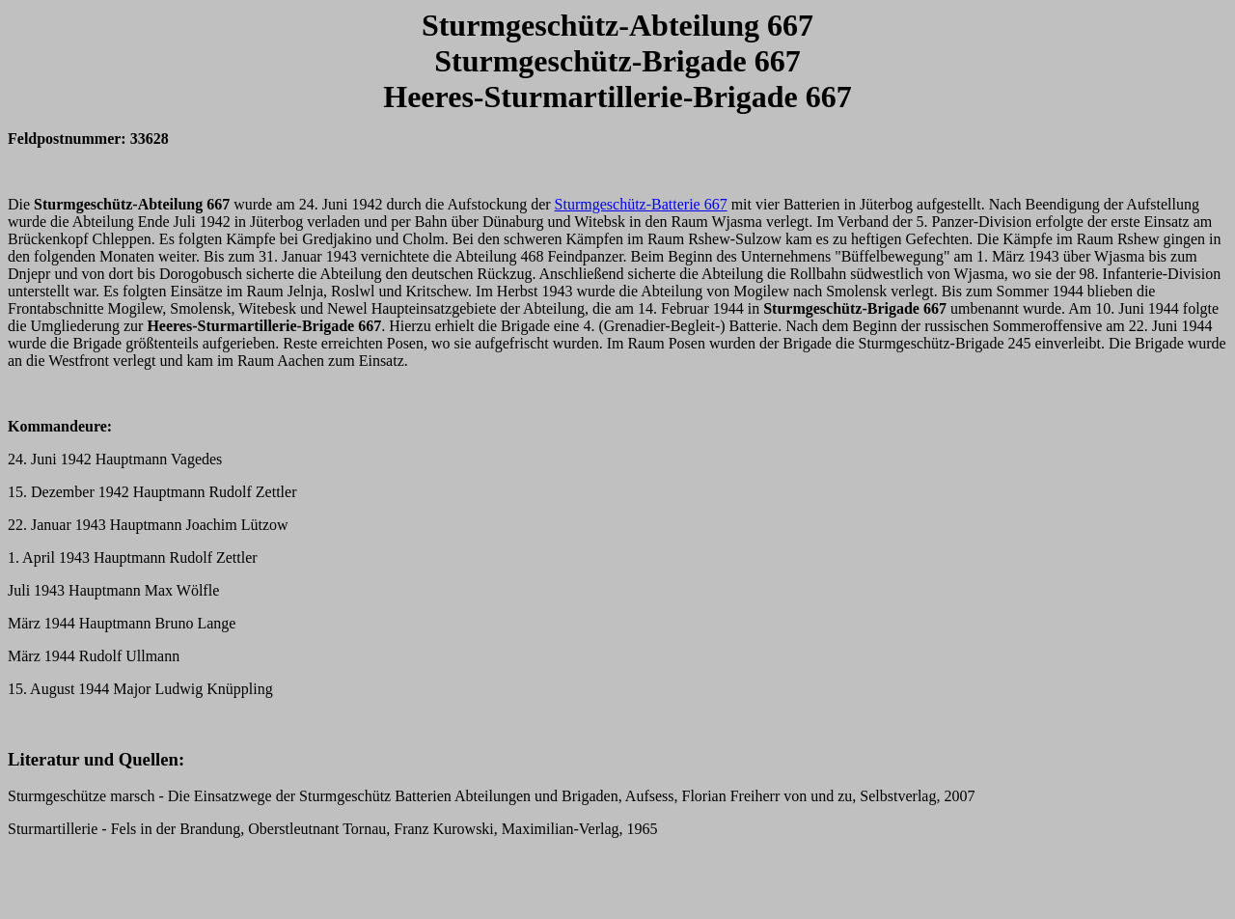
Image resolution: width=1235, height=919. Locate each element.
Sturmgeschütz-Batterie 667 (641, 204)
